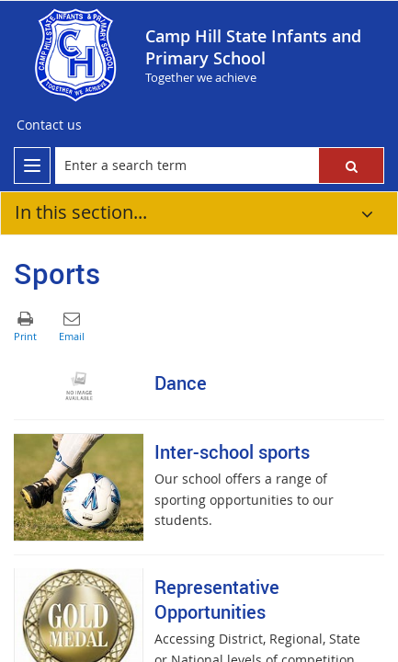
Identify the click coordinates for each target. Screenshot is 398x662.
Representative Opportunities (216, 599)
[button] (351, 165)
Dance (180, 383)
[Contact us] (49, 125)
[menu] (32, 165)
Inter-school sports (232, 451)
